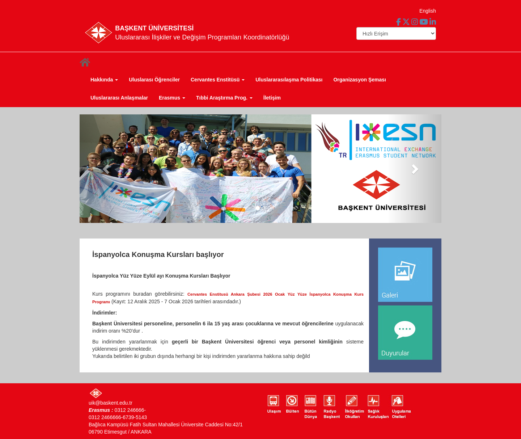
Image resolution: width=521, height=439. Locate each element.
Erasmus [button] (172, 98)
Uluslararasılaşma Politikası (288, 80)
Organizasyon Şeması (359, 80)
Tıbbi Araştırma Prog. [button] (224, 98)
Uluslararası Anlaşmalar (119, 98)
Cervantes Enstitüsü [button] (218, 80)
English (427, 11)
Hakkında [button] (104, 80)
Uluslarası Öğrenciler (154, 80)
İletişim (272, 98)
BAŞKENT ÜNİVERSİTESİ (154, 28)
